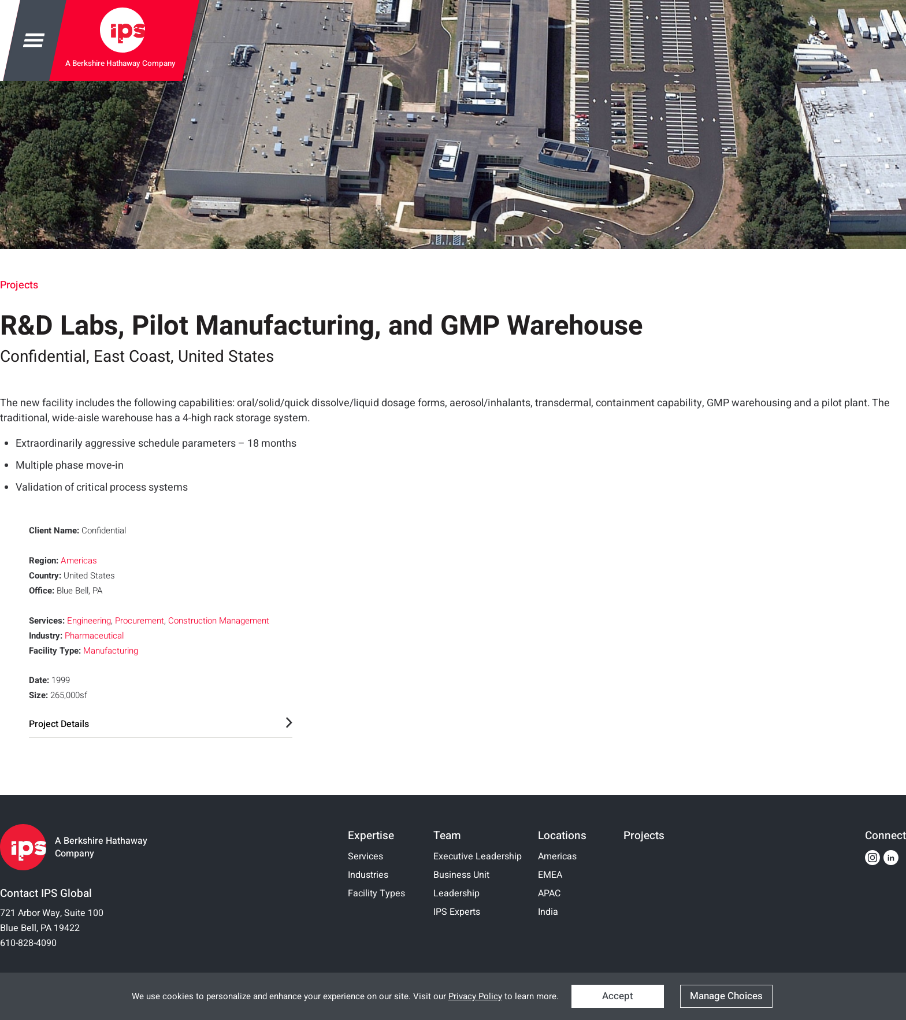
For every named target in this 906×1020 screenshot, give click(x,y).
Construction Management (218, 620)
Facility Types (376, 893)
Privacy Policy (475, 996)
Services (365, 856)
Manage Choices (726, 996)
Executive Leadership (477, 856)
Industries (368, 875)
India (548, 912)
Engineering (89, 620)
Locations (562, 836)
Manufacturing (110, 650)
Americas (79, 560)
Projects (19, 285)
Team (447, 836)
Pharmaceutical (94, 635)
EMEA (550, 875)
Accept (617, 996)
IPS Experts (456, 912)
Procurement (139, 620)
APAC (549, 893)
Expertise (371, 836)
